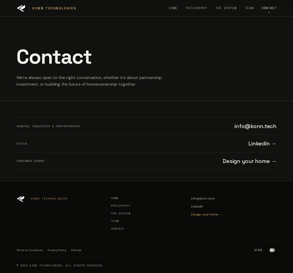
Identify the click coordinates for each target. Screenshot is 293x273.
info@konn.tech (255, 126)
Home (173, 8)
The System (226, 8)
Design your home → (249, 161)
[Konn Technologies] (46, 8)
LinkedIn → (262, 143)
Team (249, 8)
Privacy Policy (57, 250)
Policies (76, 250)
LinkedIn (197, 206)
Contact (269, 8)
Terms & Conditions (29, 250)
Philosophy (196, 8)
